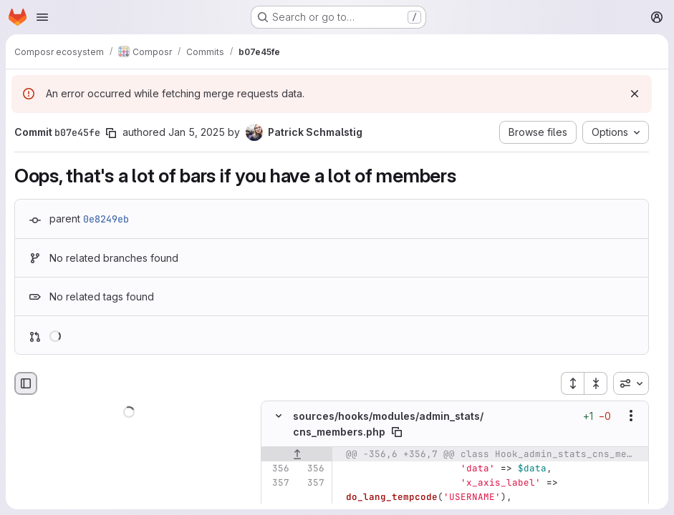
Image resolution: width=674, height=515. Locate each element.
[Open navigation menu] (42, 17)
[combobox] (631, 383)
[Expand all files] (572, 383)
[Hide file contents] (278, 415)
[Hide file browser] (25, 383)
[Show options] (631, 415)
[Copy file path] (396, 432)
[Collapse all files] (595, 383)
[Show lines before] (296, 454)
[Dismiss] (634, 93)
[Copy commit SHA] (111, 133)
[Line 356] (277, 468)
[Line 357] (277, 483)
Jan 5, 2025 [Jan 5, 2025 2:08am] (196, 132)
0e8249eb (106, 218)
